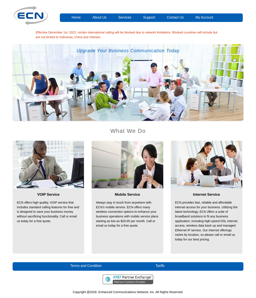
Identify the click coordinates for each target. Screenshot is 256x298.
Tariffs (160, 266)
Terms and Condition (86, 266)
